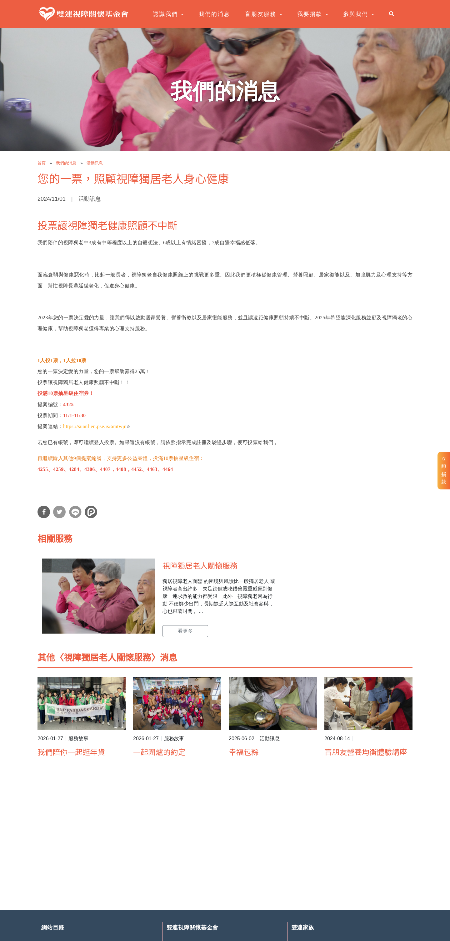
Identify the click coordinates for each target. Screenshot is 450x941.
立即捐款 (443, 470)
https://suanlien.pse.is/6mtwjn (96, 426)
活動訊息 (95, 163)
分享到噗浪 (91, 512)
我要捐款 (310, 14)
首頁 (42, 163)
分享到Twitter (59, 512)
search (393, 13)
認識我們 (166, 14)
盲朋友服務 (261, 14)
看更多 (185, 631)
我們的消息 (214, 14)
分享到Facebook (44, 512)
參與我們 (356, 14)
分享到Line (75, 512)
